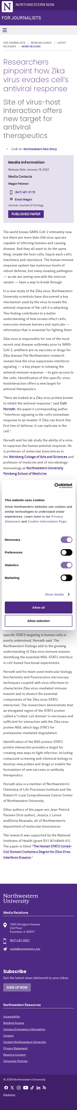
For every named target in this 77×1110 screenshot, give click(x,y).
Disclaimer (9, 1095)
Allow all (38, 607)
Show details (54, 594)
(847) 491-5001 (20, 940)
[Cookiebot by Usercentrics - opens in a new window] (54, 485)
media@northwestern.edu (25, 949)
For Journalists (21, 18)
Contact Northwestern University (24, 1042)
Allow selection (38, 621)
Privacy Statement (15, 1048)
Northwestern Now (35, 5)
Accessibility (11, 1016)
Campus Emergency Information (24, 1029)
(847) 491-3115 (25, 192)
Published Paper (25, 214)
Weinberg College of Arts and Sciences (38, 457)
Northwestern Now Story (40, 149)
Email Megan (23, 199)
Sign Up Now (17, 987)
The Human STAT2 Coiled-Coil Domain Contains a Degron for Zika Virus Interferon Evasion (37, 852)
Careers (8, 1035)
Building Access (13, 1023)
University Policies (15, 1061)
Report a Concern (14, 1054)
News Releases (41, 43)
